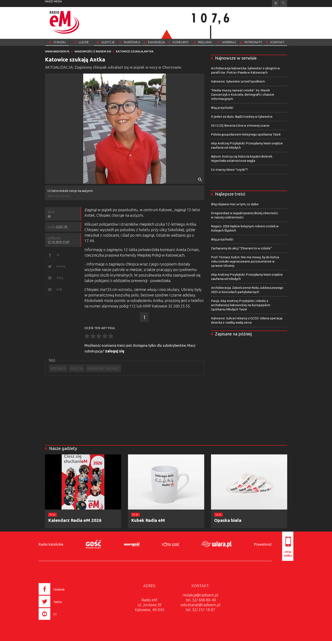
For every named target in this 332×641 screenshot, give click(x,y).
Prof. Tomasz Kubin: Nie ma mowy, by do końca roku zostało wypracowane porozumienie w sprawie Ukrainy (245, 261)
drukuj (59, 277)
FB (58, 255)
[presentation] (60, 620)
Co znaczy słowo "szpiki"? (229, 169)
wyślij (59, 289)
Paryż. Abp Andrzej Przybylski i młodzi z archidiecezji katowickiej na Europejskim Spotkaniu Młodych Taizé (240, 305)
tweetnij (60, 266)
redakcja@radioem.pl (200, 595)
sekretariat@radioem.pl (200, 605)
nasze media (53, 1)
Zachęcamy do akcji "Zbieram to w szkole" (241, 248)
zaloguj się (114, 351)
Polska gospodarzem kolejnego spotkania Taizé (246, 134)
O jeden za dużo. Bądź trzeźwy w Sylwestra (241, 116)
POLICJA (76, 368)
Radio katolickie (51, 544)
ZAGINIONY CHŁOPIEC (103, 368)
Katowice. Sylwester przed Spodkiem (238, 81)
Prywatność (263, 544)
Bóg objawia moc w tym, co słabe (235, 204)
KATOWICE (58, 368)
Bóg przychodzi (222, 107)
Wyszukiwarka (283, 3)
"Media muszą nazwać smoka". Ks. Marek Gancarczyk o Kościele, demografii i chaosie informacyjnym (242, 94)
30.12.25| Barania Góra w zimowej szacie (240, 125)
